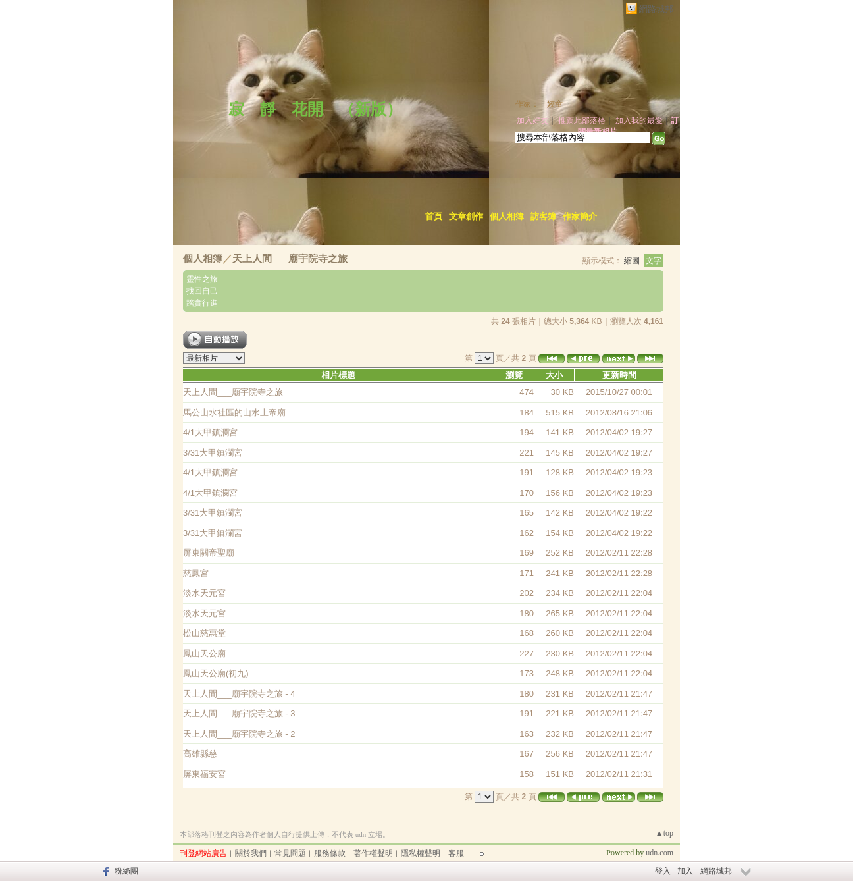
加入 (685, 871)
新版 (370, 109)
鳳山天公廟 (204, 653)
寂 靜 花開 (268, 109)
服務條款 (330, 853)
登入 (663, 871)
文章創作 (466, 216)
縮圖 (632, 260)
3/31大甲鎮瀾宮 (212, 453)
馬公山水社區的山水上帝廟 (234, 412)
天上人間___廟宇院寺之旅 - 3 (239, 713)
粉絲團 (126, 871)
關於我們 (251, 853)
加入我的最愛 (639, 120)
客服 (456, 853)
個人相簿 (507, 216)
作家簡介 (580, 216)
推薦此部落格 (582, 120)
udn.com (659, 852)
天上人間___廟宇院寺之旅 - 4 (239, 694)
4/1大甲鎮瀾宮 (210, 432)
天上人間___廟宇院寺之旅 (290, 258)
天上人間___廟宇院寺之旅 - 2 (239, 734)
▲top (664, 833)
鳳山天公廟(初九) (216, 673)
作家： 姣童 (539, 104)
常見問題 (290, 853)
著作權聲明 (373, 853)
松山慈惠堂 (204, 633)
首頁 (433, 216)
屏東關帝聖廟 (208, 553)
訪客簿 (543, 216)
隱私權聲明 (420, 853)
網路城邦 (656, 9)
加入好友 (532, 120)
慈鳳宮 (196, 573)
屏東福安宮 (204, 774)
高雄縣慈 (200, 754)
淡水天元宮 (204, 593)
